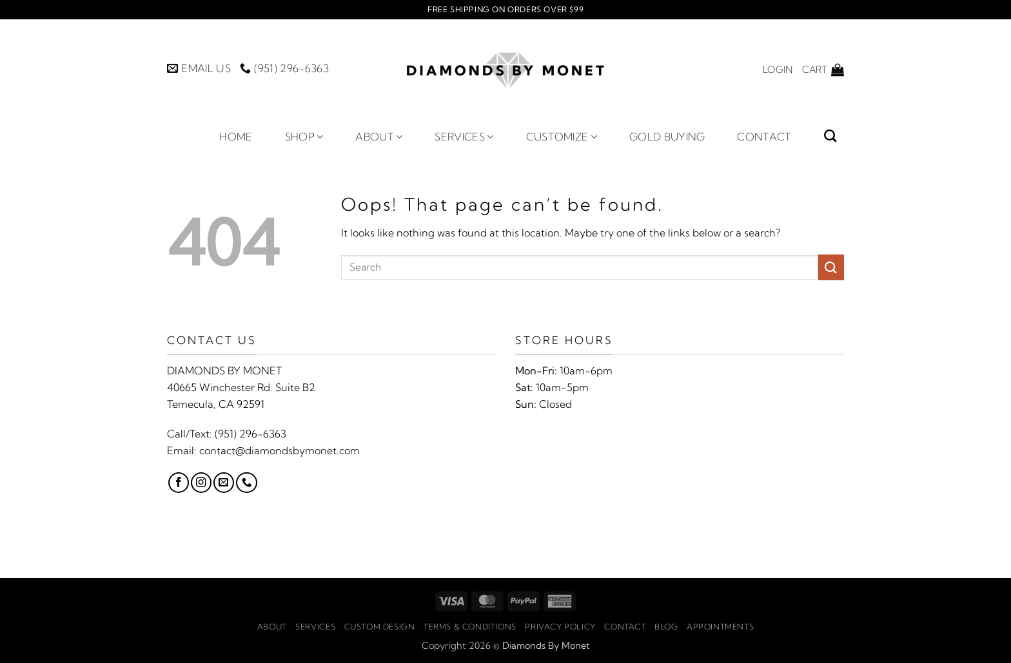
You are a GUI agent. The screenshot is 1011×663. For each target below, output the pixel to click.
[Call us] (246, 482)
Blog (666, 626)
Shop (304, 136)
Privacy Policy (560, 626)
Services (464, 136)
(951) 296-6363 (250, 433)
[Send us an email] (223, 482)
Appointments (720, 626)
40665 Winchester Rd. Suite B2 (241, 387)
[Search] (830, 135)
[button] (777, 69)
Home (235, 136)
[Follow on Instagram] (201, 482)
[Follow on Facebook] (178, 482)
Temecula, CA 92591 (215, 404)
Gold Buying (667, 136)
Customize (561, 136)
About (378, 136)
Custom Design (379, 626)
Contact (764, 136)
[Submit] (831, 267)
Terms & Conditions (470, 626)
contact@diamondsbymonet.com (279, 450)
